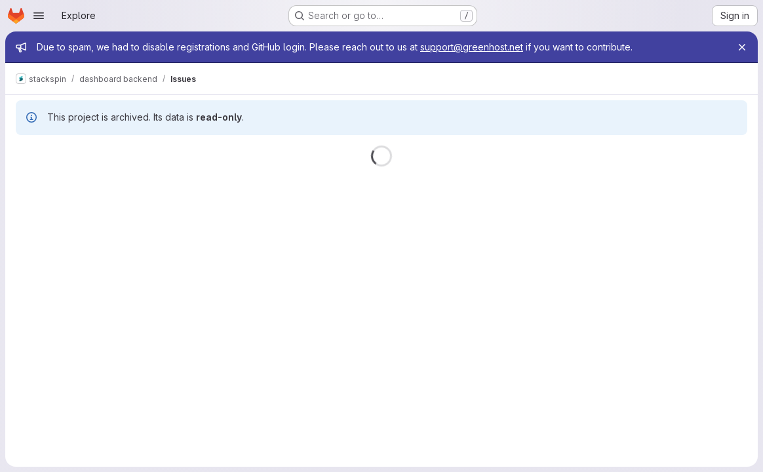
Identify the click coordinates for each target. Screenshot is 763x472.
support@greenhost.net (471, 46)
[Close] (742, 47)
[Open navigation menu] (38, 15)
